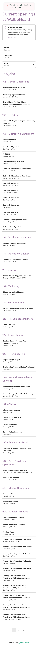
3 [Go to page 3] (23, 630)
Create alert (12, 37)
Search (6, 47)
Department (8, 55)
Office (6, 63)
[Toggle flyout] (33, 57)
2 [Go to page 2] (18, 630)
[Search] (19, 50)
